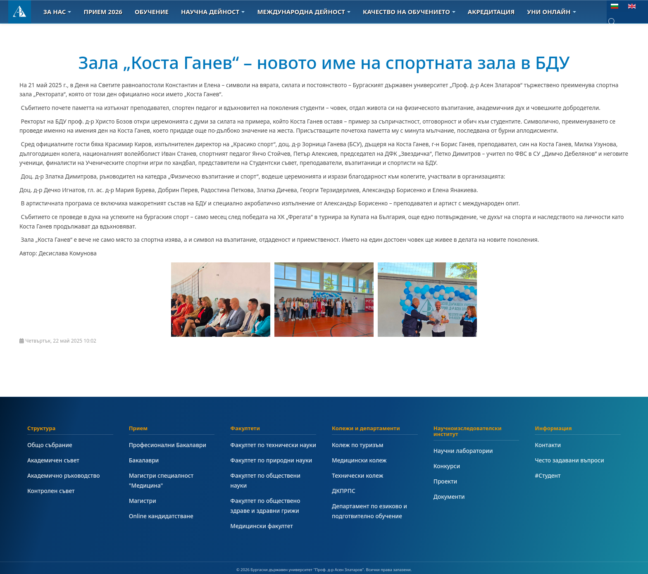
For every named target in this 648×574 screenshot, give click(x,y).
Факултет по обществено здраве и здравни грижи (265, 505)
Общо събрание (49, 445)
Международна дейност (303, 11)
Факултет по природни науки (271, 460)
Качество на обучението (409, 11)
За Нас (57, 11)
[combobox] (618, 22)
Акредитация (491, 11)
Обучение (152, 11)
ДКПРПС (343, 491)
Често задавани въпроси (569, 460)
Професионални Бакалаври (167, 445)
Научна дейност (213, 11)
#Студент (547, 475)
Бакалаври (144, 460)
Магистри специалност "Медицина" (161, 480)
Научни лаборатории (463, 451)
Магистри (142, 501)
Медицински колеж (359, 460)
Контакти (548, 445)
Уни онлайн (551, 11)
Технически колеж (357, 475)
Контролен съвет (51, 491)
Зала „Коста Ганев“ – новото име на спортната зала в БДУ (324, 62)
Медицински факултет (261, 526)
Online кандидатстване (161, 516)
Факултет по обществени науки (265, 480)
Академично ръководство (63, 475)
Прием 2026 (102, 11)
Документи (449, 496)
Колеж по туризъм (358, 445)
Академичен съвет (53, 460)
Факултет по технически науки (273, 445)
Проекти (445, 481)
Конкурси (447, 466)
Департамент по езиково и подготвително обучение (369, 511)
